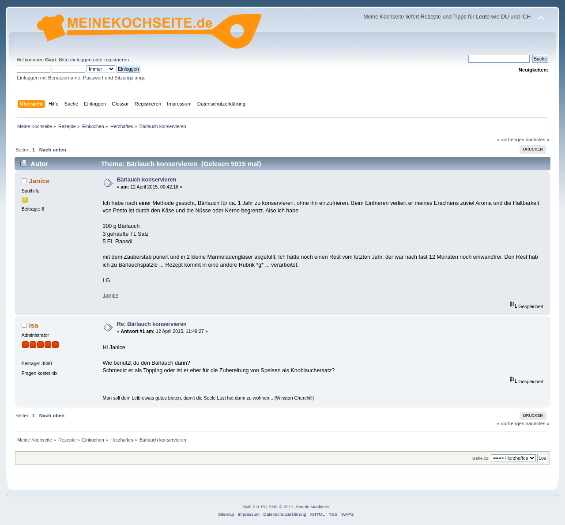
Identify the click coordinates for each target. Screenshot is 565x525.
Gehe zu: (481, 458)
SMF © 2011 (281, 506)
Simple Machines (312, 506)
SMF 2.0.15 (253, 506)
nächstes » (538, 139)
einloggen (81, 59)
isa (33, 325)
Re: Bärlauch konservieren (152, 324)
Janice (39, 181)
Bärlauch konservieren (146, 180)
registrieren (116, 59)
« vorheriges (510, 139)
